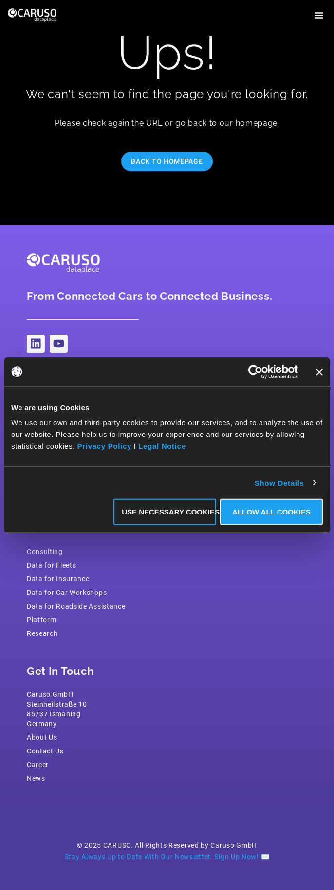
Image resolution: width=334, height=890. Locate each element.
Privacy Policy (104, 446)
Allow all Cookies (271, 512)
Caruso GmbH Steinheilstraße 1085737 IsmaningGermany (57, 709)
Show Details (279, 482)
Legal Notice (162, 446)
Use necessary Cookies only (169, 512)
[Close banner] (319, 371)
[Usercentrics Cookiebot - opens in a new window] (255, 371)
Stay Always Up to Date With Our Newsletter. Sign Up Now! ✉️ (167, 857)
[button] (319, 15)
